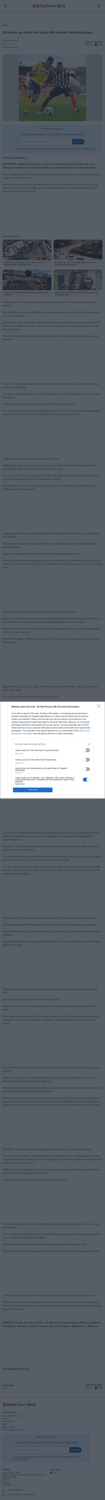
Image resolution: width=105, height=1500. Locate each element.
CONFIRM (33, 790)
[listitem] (52, 744)
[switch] (86, 750)
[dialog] (52, 750)
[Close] (99, 707)
